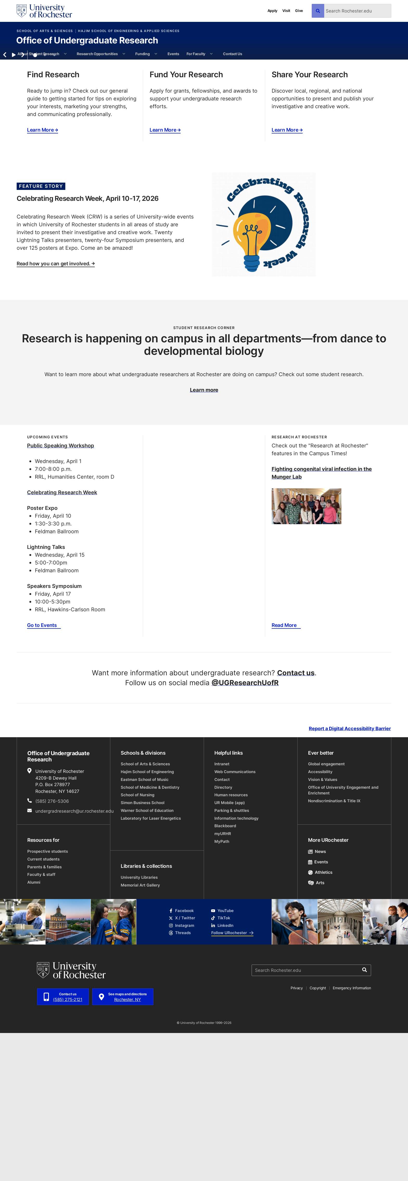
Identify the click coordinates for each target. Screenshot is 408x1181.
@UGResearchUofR (245, 830)
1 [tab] (35, 203)
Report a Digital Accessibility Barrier (350, 876)
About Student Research (38, 53)
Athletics (320, 1020)
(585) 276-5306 (52, 949)
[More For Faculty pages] (211, 53)
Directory (223, 935)
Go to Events (42, 773)
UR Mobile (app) (229, 950)
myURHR (222, 981)
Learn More (42, 278)
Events (173, 53)
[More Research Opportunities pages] (123, 53)
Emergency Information (352, 1135)
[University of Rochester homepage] (44, 10)
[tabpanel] (204, 133)
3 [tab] (54, 203)
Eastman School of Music (145, 927)
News (317, 999)
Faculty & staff (41, 1022)
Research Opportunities (97, 53)
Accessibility (320, 919)
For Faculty (196, 53)
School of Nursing (137, 943)
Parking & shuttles (231, 958)
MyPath (221, 989)
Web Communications (235, 919)
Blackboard (225, 974)
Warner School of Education (147, 958)
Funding (142, 53)
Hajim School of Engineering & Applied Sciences (129, 31)
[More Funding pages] (155, 53)
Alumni (33, 1030)
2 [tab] (44, 203)
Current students (43, 1007)
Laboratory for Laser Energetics (151, 966)
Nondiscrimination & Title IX (334, 948)
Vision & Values (322, 927)
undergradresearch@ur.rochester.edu (74, 959)
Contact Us (232, 53)
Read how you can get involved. (56, 411)
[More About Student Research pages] (65, 53)
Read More (284, 773)
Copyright (318, 1135)
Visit (286, 10)
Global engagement (326, 912)
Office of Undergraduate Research (87, 40)
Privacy (297, 1135)
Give (299, 10)
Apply (272, 10)
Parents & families (44, 1014)
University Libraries (139, 1025)
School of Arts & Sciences (45, 31)
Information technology (236, 966)
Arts (316, 1031)
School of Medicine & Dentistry (150, 935)
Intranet (222, 912)
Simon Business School (142, 950)
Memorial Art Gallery (140, 1033)
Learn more (204, 537)
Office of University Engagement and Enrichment (343, 937)
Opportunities (292, 169)
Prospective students (47, 999)
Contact (222, 927)
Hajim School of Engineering (147, 919)
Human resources (231, 943)
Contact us (296, 821)
